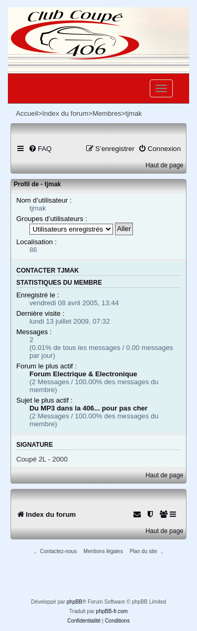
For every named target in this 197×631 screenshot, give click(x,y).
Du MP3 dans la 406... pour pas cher (88, 408)
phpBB (74, 602)
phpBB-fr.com (112, 611)
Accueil (27, 113)
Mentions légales (103, 551)
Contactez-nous (58, 551)
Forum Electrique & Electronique (83, 374)
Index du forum (65, 113)
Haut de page (164, 165)
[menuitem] (39, 148)
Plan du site (143, 551)
